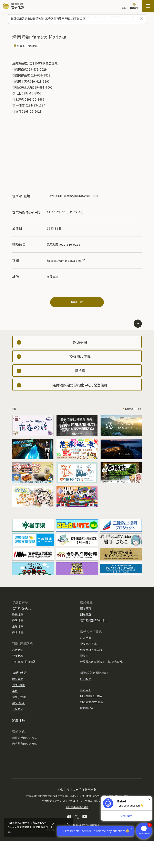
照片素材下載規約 (91, 650)
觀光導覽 (85, 608)
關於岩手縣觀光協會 (77, 807)
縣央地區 (17, 614)
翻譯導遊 (85, 614)
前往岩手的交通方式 (24, 738)
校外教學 (85, 679)
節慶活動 (18, 720)
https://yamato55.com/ (66, 261)
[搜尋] (123, 6)
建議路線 (17, 656)
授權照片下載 (88, 644)
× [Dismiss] (149, 799)
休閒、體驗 (18, 685)
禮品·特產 (18, 703)
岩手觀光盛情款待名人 (93, 620)
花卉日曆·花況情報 (24, 661)
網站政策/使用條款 (91, 702)
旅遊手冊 (85, 638)
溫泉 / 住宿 (19, 697)
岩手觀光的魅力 (21, 608)
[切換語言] (134, 6)
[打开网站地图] (148, 6)
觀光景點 (17, 679)
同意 (60, 827)
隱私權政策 (87, 708)
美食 (15, 691)
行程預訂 (17, 709)
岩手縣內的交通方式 (24, 744)
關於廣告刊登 (133, 409)
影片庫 (84, 656)
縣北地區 (17, 632)
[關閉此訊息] (141, 19)
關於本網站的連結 (91, 696)
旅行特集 (17, 650)
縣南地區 (17, 620)
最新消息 (85, 690)
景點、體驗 (19, 673)
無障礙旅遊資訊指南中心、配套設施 (101, 661)
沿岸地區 (17, 626)
